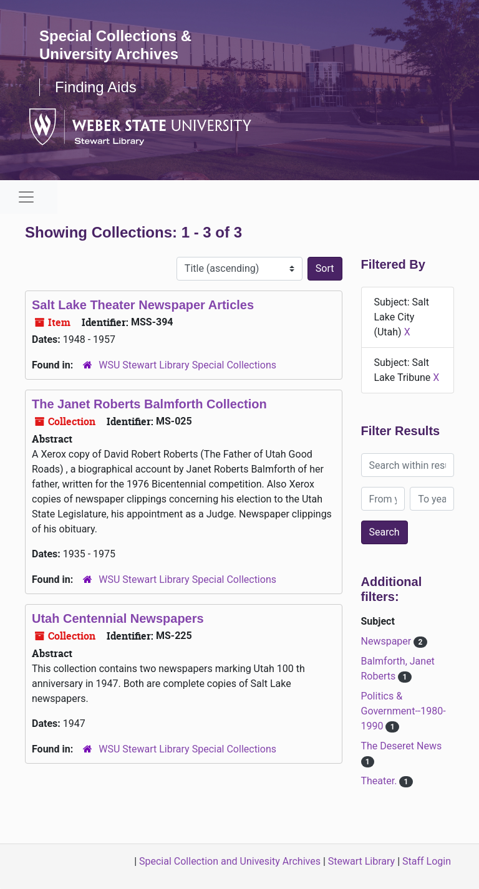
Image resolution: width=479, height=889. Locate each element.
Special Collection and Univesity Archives (230, 861)
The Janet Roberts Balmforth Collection (149, 404)
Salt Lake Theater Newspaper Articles (143, 305)
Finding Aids (96, 87)
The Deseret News (401, 746)
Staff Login (426, 861)
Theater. (380, 781)
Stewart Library (361, 861)
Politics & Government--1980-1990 (403, 711)
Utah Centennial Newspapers (118, 618)
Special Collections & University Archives (115, 44)
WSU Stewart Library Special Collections (187, 365)
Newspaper (387, 641)
